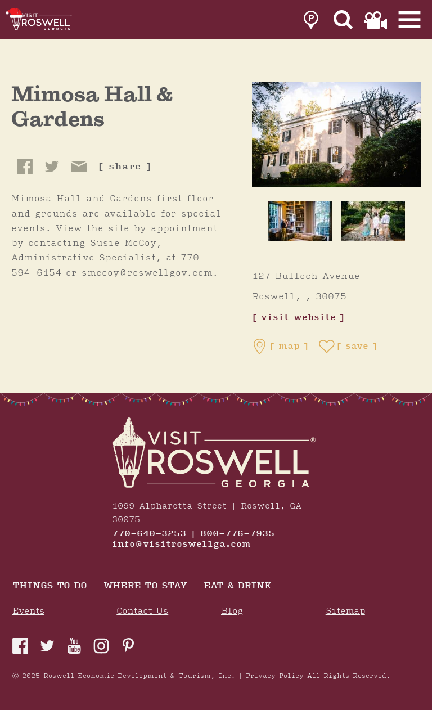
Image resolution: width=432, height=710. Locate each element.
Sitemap (345, 611)
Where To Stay (145, 586)
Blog (232, 611)
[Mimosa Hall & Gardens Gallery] (336, 134)
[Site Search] (343, 20)
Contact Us (142, 611)
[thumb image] (299, 221)
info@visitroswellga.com (181, 545)
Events (28, 611)
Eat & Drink (237, 586)
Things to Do (49, 586)
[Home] (42, 20)
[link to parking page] (311, 20)
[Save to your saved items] (348, 346)
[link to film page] (375, 20)
